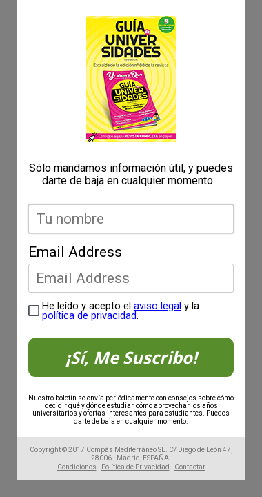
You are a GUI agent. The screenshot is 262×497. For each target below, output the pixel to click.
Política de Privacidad (135, 467)
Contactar (189, 467)
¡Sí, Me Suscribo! (131, 357)
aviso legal (157, 306)
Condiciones (77, 467)
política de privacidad (89, 315)
